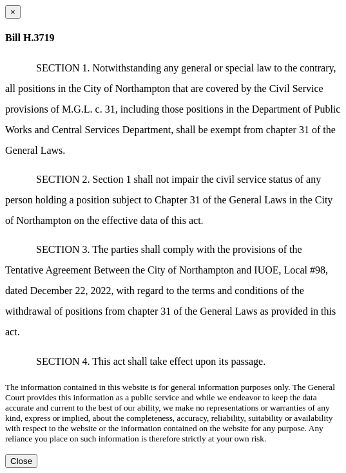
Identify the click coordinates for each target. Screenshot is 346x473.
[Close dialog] (13, 12)
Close (21, 461)
